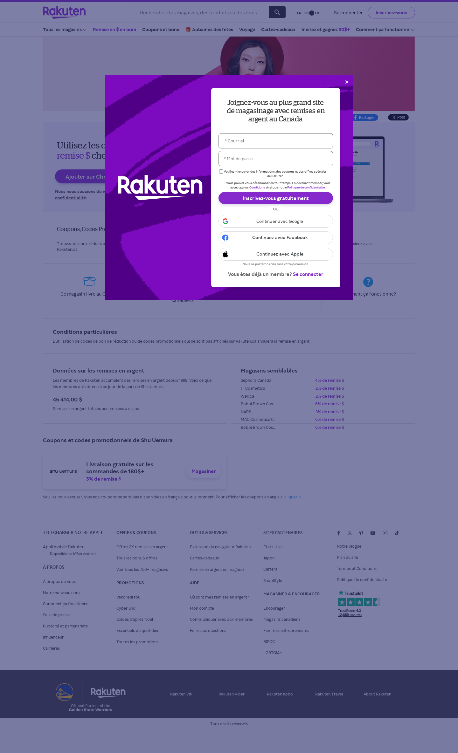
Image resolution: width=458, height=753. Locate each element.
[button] (276, 221)
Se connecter (308, 274)
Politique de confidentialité (306, 187)
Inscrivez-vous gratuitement (276, 198)
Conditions (257, 187)
